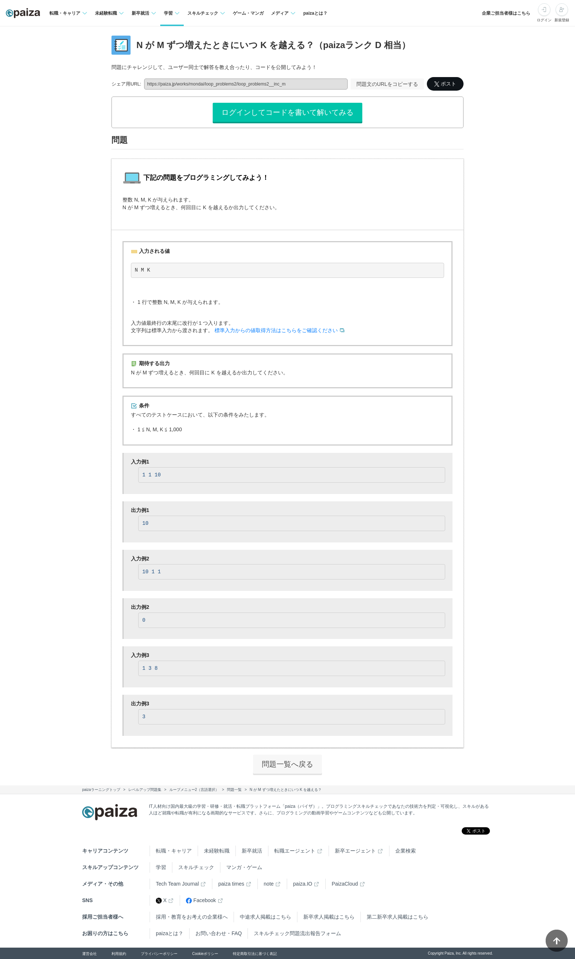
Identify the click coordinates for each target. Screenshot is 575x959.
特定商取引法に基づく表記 (255, 954)
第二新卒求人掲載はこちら (397, 917)
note (269, 884)
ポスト (445, 84)
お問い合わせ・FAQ (218, 933)
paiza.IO (302, 884)
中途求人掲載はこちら (265, 917)
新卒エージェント (355, 851)
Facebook (201, 900)
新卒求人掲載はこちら (329, 917)
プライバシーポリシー (159, 954)
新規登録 (561, 20)
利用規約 (118, 954)
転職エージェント (294, 851)
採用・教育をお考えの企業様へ (192, 917)
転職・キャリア (174, 851)
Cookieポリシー (205, 954)
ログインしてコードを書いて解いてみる (287, 112)
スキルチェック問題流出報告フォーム (297, 933)
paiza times (231, 884)
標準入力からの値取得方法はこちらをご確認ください (276, 330)
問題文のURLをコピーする (387, 84)
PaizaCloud (345, 884)
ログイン (544, 20)
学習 (161, 867)
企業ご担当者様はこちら (506, 13)
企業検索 (405, 851)
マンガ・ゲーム (244, 867)
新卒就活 (252, 851)
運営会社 (89, 954)
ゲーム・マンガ (248, 13)
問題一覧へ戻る (287, 764)
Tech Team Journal (177, 884)
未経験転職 (217, 851)
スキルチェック (196, 867)
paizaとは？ (315, 13)
